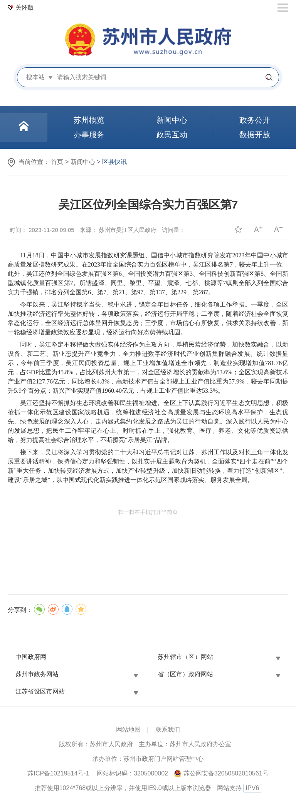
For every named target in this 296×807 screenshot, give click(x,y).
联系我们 (167, 729)
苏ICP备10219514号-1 (58, 773)
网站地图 (128, 729)
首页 (57, 161)
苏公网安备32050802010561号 (226, 773)
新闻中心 (83, 161)
